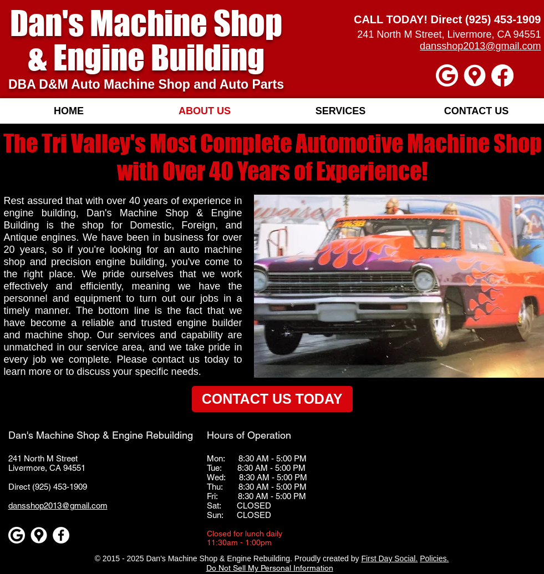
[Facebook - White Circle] (61, 535)
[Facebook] (502, 75)
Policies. (434, 558)
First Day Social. (389, 558)
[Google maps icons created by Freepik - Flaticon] (475, 75)
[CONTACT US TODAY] (272, 399)
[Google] (447, 75)
